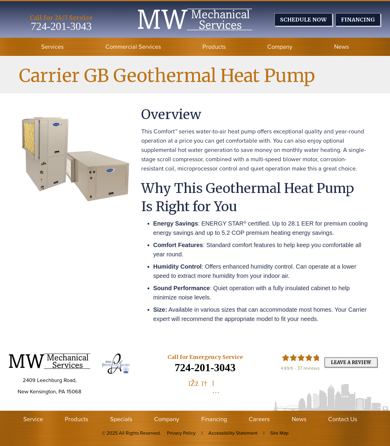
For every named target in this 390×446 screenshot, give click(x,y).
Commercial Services (133, 46)
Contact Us (342, 419)
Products (214, 46)
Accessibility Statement (232, 433)
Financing (214, 419)
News (341, 46)
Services (52, 46)
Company (279, 46)
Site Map (279, 433)
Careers (259, 419)
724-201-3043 (61, 26)
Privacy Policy (181, 433)
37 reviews (308, 368)
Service (33, 419)
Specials (121, 419)
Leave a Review (351, 362)
